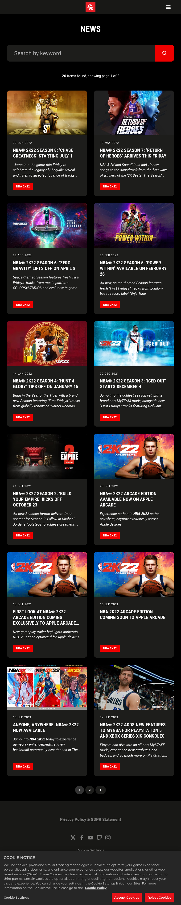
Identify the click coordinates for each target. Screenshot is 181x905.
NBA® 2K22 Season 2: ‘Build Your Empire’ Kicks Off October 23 (42, 499)
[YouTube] (90, 837)
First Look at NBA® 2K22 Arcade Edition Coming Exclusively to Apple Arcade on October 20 (44, 620)
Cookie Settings (90, 850)
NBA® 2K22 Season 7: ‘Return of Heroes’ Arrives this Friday (133, 153)
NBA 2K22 (23, 186)
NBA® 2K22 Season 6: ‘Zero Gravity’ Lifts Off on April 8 (44, 265)
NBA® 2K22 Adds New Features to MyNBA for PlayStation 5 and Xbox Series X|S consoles (133, 730)
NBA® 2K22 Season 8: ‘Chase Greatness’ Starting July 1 (43, 153)
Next (100, 790)
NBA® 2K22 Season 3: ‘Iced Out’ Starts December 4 (133, 383)
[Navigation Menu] (168, 7)
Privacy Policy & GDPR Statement (90, 819)
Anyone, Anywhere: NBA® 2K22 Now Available (46, 727)
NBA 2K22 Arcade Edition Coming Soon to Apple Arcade (132, 614)
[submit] (164, 53)
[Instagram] (108, 837)
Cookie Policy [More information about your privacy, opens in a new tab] (96, 893)
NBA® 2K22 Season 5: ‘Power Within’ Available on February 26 (133, 268)
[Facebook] (81, 837)
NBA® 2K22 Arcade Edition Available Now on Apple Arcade (128, 499)
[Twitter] (73, 837)
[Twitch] (99, 837)
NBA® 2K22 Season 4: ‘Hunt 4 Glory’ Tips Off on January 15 (45, 383)
